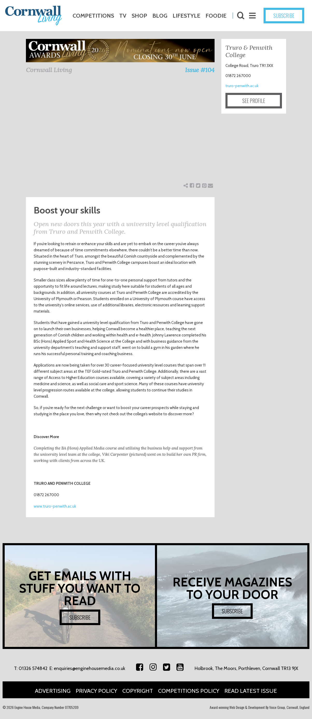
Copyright (137, 690)
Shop (139, 15)
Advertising (52, 690)
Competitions (93, 15)
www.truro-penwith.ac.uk (55, 506)
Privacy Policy (96, 690)
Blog (159, 15)
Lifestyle (186, 15)
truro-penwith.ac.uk (242, 86)
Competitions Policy (188, 690)
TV (122, 15)
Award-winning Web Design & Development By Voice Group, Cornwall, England (259, 707)
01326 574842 (33, 668)
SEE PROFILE (253, 101)
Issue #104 (200, 70)
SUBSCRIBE (283, 15)
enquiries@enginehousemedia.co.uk (89, 668)
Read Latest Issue (250, 690)
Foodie (215, 15)
